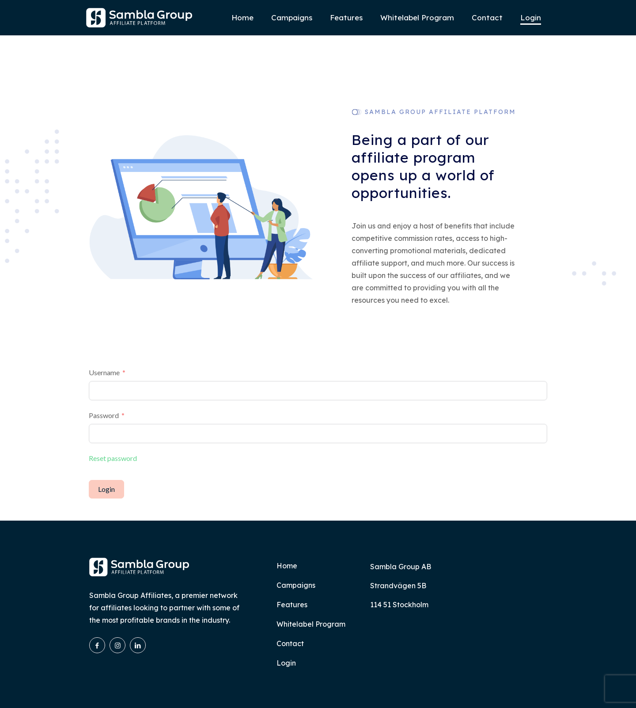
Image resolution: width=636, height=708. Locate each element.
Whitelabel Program (310, 624)
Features (291, 604)
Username (104, 372)
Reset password (113, 458)
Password (104, 415)
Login (106, 489)
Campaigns (295, 585)
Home (286, 565)
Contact (290, 643)
